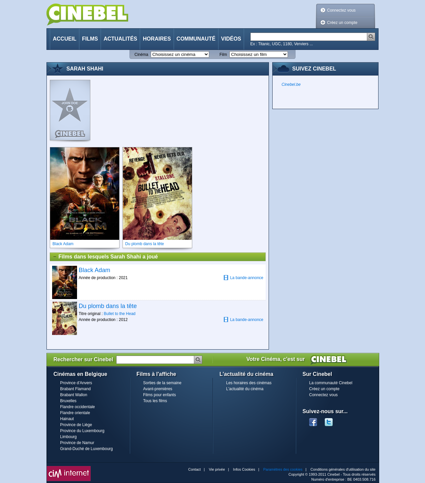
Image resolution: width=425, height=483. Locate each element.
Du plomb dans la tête (108, 306)
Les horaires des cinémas (249, 383)
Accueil (64, 39)
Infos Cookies (244, 469)
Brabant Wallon (73, 395)
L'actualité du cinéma (244, 389)
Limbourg (68, 436)
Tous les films (155, 401)
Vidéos (231, 39)
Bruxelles (68, 401)
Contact (194, 469)
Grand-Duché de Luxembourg (86, 448)
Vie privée (217, 469)
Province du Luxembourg (82, 430)
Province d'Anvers (76, 383)
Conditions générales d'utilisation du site (343, 469)
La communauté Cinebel (330, 383)
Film (223, 54)
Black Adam (94, 270)
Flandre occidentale (77, 406)
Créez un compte (342, 22)
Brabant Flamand (75, 389)
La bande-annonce (243, 277)
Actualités (120, 39)
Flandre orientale (75, 412)
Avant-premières (157, 389)
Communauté (196, 39)
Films (90, 39)
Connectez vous (341, 10)
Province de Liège (76, 424)
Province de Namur (77, 442)
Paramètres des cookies (282, 469)
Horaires (157, 39)
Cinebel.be (291, 84)
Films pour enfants (159, 395)
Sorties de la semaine (162, 383)
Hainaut (67, 418)
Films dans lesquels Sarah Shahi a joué (105, 257)
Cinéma (141, 54)
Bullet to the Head (119, 313)
